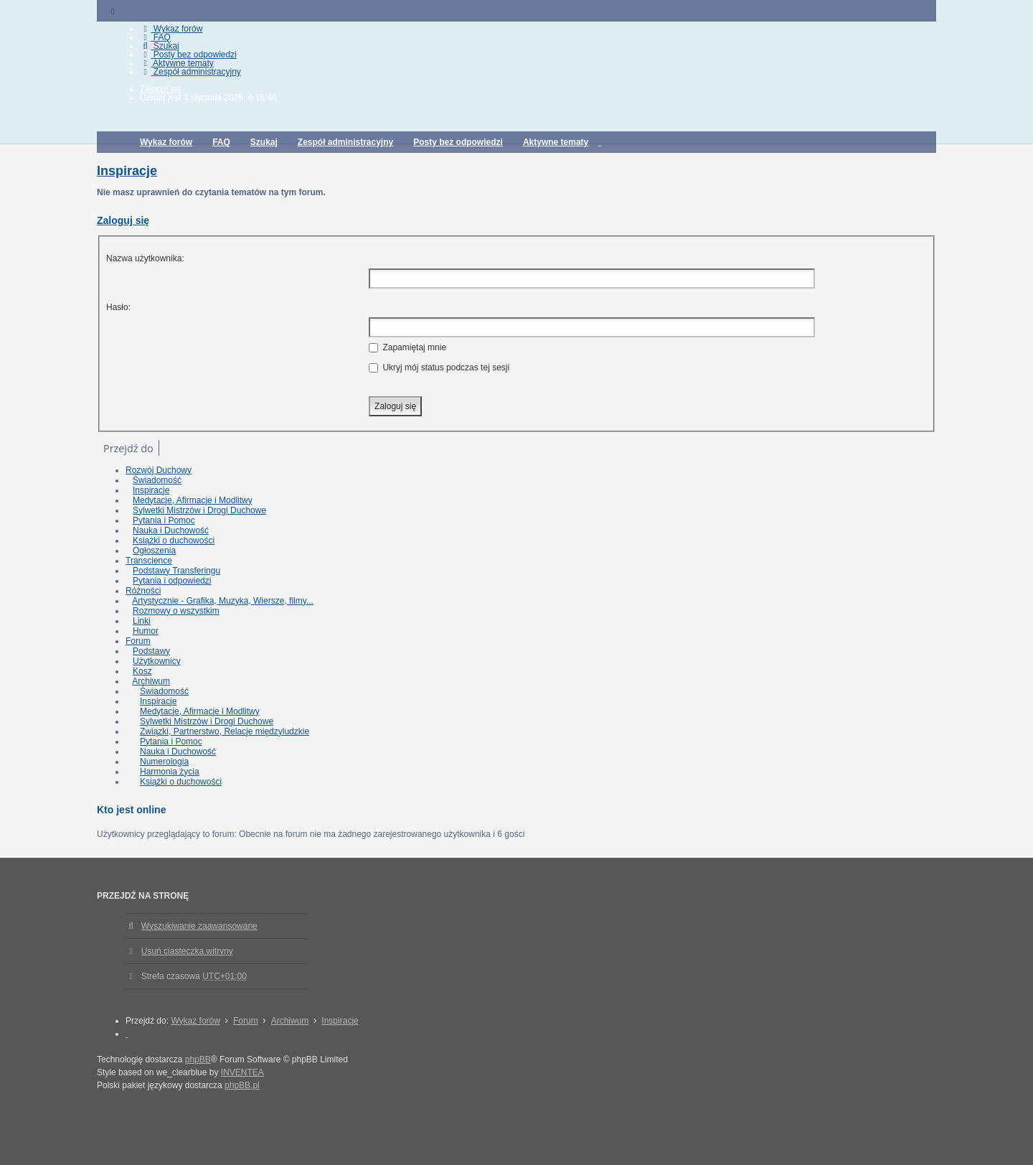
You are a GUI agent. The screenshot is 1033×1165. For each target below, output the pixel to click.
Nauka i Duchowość (171, 530)
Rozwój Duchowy (159, 470)
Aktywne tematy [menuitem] (177, 63)
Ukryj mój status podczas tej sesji (439, 367)
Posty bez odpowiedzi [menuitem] (188, 55)
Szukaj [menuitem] (159, 46)
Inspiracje (127, 171)
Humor (146, 631)
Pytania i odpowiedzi (172, 581)
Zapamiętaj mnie (407, 347)
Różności (143, 591)
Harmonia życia (169, 772)
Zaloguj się (123, 220)
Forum (138, 641)
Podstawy (151, 651)
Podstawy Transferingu (176, 571)
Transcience (149, 561)
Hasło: (118, 307)
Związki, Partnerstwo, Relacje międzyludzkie (224, 731)
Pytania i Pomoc (164, 520)
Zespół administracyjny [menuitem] (190, 72)
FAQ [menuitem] (155, 37)
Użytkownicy (157, 661)
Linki (142, 621)
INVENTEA (242, 1072)
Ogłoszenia (154, 551)
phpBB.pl (242, 1085)
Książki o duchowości (173, 540)
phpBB (198, 1059)
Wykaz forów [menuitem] (171, 29)
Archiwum (151, 681)
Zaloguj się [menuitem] (160, 89)
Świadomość (157, 480)
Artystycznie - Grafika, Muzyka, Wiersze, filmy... (222, 601)
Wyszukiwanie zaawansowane (199, 926)
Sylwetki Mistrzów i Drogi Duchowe (199, 510)
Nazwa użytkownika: (145, 258)
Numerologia (164, 762)
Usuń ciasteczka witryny (187, 951)
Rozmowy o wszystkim (176, 611)
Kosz (142, 671)
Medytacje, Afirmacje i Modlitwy (193, 500)
